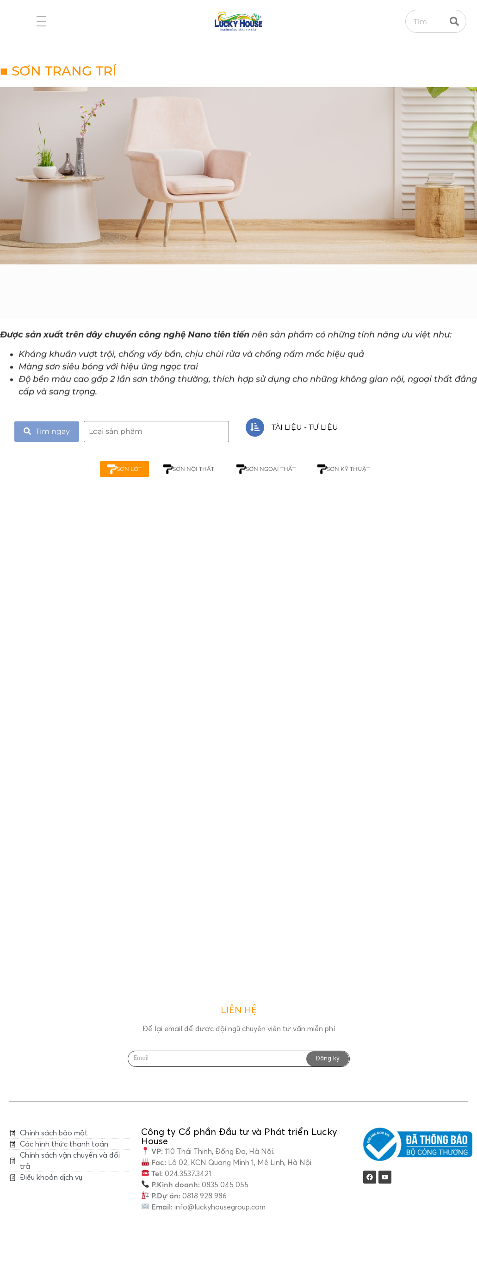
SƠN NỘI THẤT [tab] (188, 469)
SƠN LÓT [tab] (122, 469)
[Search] (454, 21)
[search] (156, 431)
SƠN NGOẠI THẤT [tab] (266, 469)
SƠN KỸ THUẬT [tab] (345, 469)
